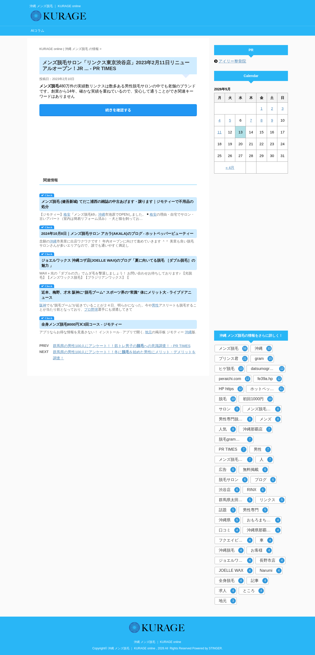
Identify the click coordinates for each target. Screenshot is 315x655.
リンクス (272, 500)
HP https (231, 389)
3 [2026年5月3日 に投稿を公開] (283, 108)
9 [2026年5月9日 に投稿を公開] (272, 120)
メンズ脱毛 (233, 348)
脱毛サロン (233, 479)
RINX (256, 490)
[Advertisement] (118, 143)
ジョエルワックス (235, 560)
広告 (227, 469)
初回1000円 (258, 399)
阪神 (42, 305)
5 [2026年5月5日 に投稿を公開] (230, 120)
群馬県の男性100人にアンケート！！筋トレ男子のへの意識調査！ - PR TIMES (121, 346)
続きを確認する (118, 109)
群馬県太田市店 (235, 500)
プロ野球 (91, 309)
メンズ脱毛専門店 (264, 409)
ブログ (265, 479)
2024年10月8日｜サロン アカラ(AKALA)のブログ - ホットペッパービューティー (117, 233)
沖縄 (101, 214)
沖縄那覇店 (257, 429)
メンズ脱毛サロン (235, 459)
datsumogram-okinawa (268, 368)
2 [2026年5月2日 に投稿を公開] (272, 108)
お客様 (261, 550)
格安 (66, 214)
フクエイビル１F (235, 540)
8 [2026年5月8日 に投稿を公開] (261, 120)
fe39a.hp (269, 379)
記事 (259, 580)
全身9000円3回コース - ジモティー (81, 324)
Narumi (271, 570)
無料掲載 (255, 469)
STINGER (215, 648)
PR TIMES (232, 449)
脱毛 (227, 399)
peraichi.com (234, 379)
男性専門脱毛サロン (236, 419)
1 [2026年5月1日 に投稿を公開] (261, 108)
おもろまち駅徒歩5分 (264, 520)
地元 (148, 332)
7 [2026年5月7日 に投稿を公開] (251, 120)
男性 (155, 305)
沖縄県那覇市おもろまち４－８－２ (264, 530)
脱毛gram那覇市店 (235, 439)
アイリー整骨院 (232, 61)
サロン (229, 409)
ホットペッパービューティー (267, 389)
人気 (227, 429)
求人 (227, 590)
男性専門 (255, 510)
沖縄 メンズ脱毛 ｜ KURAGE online (157, 642)
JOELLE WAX (235, 570)
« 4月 (230, 167)
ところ (253, 590)
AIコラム (37, 30)
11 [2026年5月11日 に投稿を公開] (220, 132)
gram (264, 358)
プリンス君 (233, 358)
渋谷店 (229, 490)
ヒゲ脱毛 (231, 368)
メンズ (270, 419)
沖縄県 (229, 520)
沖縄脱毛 (231, 550)
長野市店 (272, 560)
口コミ (229, 530)
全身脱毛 (231, 580)
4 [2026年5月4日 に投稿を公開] (219, 120)
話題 (227, 510)
